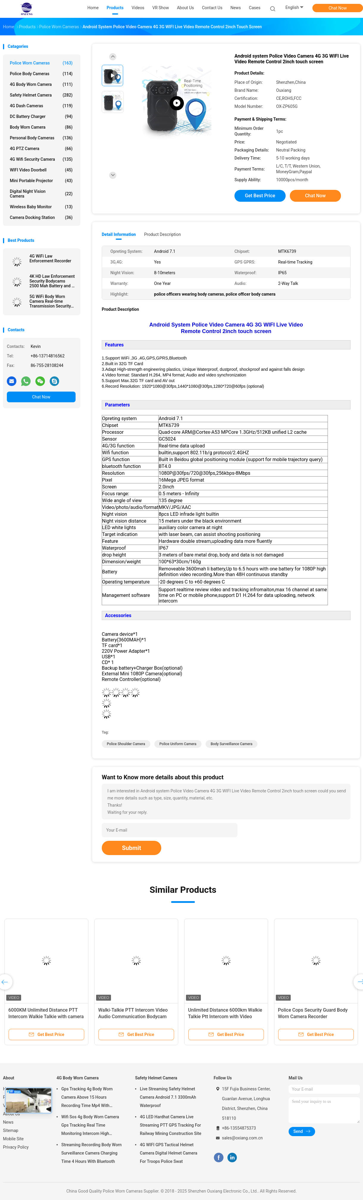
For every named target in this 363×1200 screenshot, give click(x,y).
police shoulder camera (126, 744)
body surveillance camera (231, 744)
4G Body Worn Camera (41, 84)
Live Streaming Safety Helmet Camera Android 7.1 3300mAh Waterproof (168, 1097)
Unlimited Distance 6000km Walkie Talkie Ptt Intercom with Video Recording (225, 1016)
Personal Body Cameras (41, 138)
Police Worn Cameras (41, 63)
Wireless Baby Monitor (41, 207)
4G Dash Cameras (41, 106)
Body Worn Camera (41, 127)
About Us (11, 1113)
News (8, 1122)
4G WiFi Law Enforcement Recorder (50, 258)
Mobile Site (13, 1138)
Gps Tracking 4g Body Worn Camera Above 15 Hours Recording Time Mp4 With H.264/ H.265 (87, 1098)
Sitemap (10, 1130)
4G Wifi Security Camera (41, 159)
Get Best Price (260, 195)
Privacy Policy (16, 1147)
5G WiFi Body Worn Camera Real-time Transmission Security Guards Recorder (50, 301)
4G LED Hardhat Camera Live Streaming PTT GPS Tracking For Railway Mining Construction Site (170, 1125)
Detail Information (119, 234)
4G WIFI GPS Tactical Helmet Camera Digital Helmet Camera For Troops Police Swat (168, 1153)
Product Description (162, 234)
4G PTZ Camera (41, 149)
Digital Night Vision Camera (41, 193)
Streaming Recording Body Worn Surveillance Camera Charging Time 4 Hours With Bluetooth (91, 1153)
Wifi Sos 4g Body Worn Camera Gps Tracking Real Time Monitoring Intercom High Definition (90, 1126)
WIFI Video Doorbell (41, 170)
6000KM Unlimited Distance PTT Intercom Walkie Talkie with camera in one (46, 1016)
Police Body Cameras (41, 74)
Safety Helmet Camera (41, 95)
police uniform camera (177, 744)
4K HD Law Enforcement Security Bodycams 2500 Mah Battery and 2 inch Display (52, 281)
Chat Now (338, 8)
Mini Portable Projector (41, 181)
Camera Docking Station (41, 217)
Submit (131, 847)
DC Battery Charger (41, 116)
